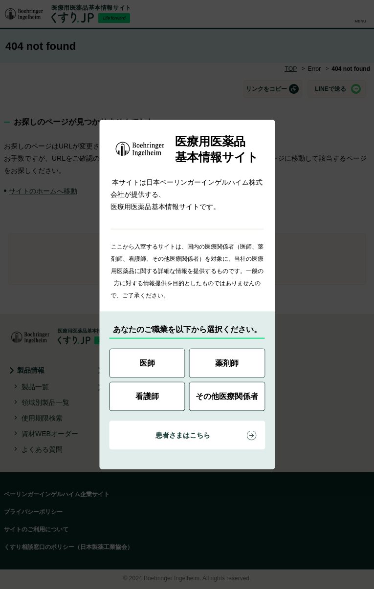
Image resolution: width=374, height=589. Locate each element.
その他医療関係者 (227, 396)
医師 (147, 363)
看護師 (147, 396)
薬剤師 (227, 363)
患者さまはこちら (182, 435)
